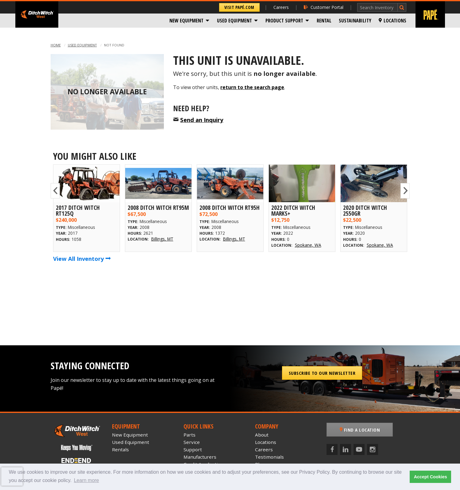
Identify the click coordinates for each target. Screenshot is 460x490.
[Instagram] (372, 449)
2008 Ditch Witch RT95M (158, 207)
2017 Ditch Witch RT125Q (78, 210)
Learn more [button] (86, 480)
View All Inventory (82, 258)
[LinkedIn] (345, 449)
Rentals (120, 449)
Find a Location (360, 430)
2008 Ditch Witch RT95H (229, 207)
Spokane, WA (308, 245)
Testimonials (269, 457)
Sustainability (355, 20)
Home (56, 45)
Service (192, 442)
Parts (189, 435)
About (262, 435)
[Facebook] (332, 449)
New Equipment (186, 20)
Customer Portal (323, 7)
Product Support (284, 20)
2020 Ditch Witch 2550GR (365, 210)
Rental (324, 20)
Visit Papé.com (239, 7)
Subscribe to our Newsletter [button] (322, 373)
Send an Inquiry (201, 119)
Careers (281, 7)
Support (193, 449)
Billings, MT (162, 239)
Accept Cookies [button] (430, 476)
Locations (392, 20)
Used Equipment (234, 20)
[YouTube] (359, 449)
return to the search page (252, 87)
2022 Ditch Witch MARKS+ (293, 210)
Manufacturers (200, 457)
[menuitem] (189, 20)
